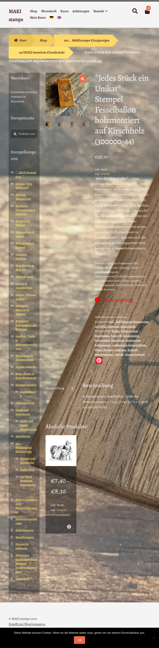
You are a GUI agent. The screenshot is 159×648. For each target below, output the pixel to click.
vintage (119, 354)
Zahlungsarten (25, 530)
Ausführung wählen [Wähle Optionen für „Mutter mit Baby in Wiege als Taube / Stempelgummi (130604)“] (69, 524)
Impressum (23, 579)
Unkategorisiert (25, 403)
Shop (33, 11)
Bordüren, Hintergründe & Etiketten (25, 210)
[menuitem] (51, 18)
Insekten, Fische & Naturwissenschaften (26, 342)
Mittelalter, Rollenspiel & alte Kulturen (26, 325)
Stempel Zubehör (26, 385)
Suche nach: (135, 11)
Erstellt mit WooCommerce (27, 624)
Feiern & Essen (24, 277)
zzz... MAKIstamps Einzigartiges (86, 40)
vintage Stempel (135, 354)
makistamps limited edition (129, 345)
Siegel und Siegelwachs (23, 412)
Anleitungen (80, 11)
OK (79, 640)
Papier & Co (27, 470)
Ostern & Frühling (21, 256)
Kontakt (98, 11)
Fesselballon (102, 336)
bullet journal (129, 331)
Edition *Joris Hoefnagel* (24, 186)
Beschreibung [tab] (55, 388)
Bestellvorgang (25, 537)
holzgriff (116, 336)
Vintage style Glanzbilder (28, 461)
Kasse (64, 11)
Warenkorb (49, 11)
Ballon (116, 331)
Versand (105, 174)
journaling (117, 340)
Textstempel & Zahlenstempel (25, 358)
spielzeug (120, 350)
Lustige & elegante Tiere (24, 286)
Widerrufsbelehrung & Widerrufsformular (26, 506)
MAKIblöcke (23, 436)
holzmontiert (131, 336)
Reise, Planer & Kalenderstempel (26, 376)
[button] (82, 79)
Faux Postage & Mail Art (25, 268)
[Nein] (154, 638)
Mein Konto (38, 17)
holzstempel (102, 340)
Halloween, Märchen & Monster (22, 310)
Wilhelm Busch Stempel (25, 245)
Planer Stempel (104, 350)
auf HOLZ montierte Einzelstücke (41, 52)
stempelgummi (104, 354)
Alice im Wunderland (23, 197)
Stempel (132, 350)
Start (22, 40)
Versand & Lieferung (22, 546)
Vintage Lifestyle (26, 367)
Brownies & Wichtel (23, 223)
